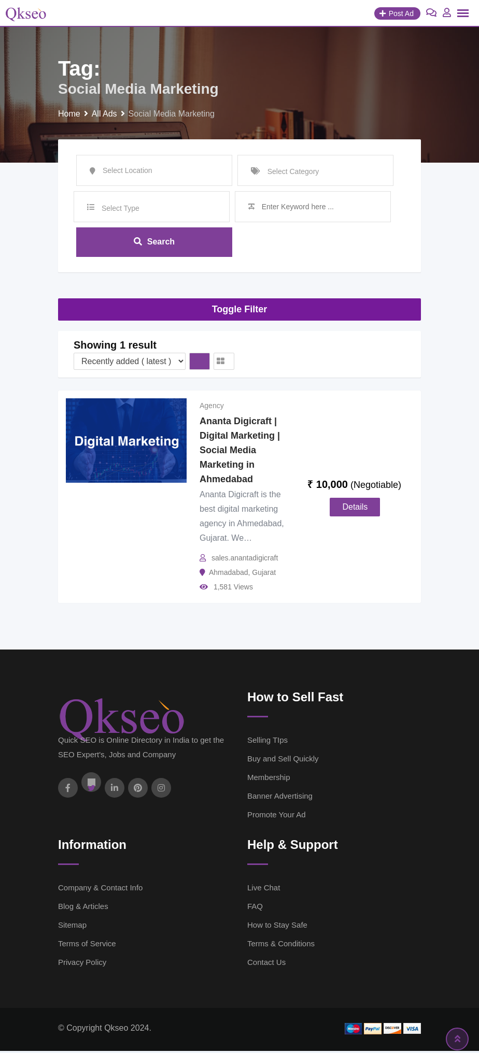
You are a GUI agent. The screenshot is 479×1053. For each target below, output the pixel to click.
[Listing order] (130, 363)
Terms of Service (87, 945)
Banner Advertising (280, 798)
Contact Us (266, 964)
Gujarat (264, 574)
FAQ (255, 908)
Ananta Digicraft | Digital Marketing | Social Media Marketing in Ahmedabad (240, 452)
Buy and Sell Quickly (283, 760)
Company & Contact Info (100, 889)
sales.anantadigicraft (245, 560)
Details (355, 508)
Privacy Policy (82, 964)
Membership (268, 779)
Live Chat (263, 889)
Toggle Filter (239, 311)
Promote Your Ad (276, 816)
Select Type (120, 208)
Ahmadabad (228, 574)
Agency (212, 407)
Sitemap (72, 926)
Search (154, 242)
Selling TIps (267, 742)
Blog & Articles (83, 908)
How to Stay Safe (277, 926)
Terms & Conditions (281, 945)
